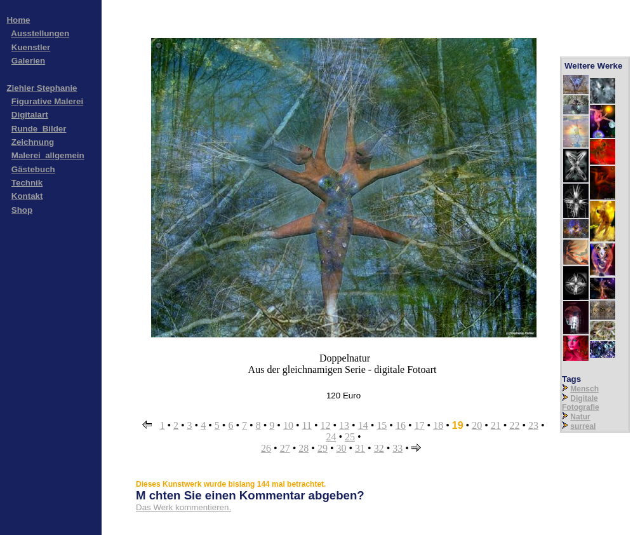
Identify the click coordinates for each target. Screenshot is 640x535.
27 (285, 448)
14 (363, 425)
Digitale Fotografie (580, 403)
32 (379, 448)
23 (533, 425)
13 (344, 425)
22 (514, 425)
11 (306, 425)
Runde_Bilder (39, 128)
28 (303, 448)
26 (266, 448)
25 (350, 436)
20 (477, 425)
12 (326, 425)
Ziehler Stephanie (41, 88)
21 (496, 425)
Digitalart (29, 114)
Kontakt (27, 196)
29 (322, 448)
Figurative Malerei (47, 101)
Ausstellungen (40, 33)
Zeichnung (32, 142)
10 (288, 425)
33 (397, 448)
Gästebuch (33, 169)
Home (18, 20)
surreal (583, 426)
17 (420, 425)
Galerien (28, 60)
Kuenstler (30, 47)
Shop (21, 210)
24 (331, 436)
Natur (580, 416)
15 (382, 425)
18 (438, 425)
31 (360, 448)
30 (342, 448)
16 (401, 425)
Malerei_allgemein (47, 155)
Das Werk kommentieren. (183, 507)
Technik (27, 182)
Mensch (584, 388)
